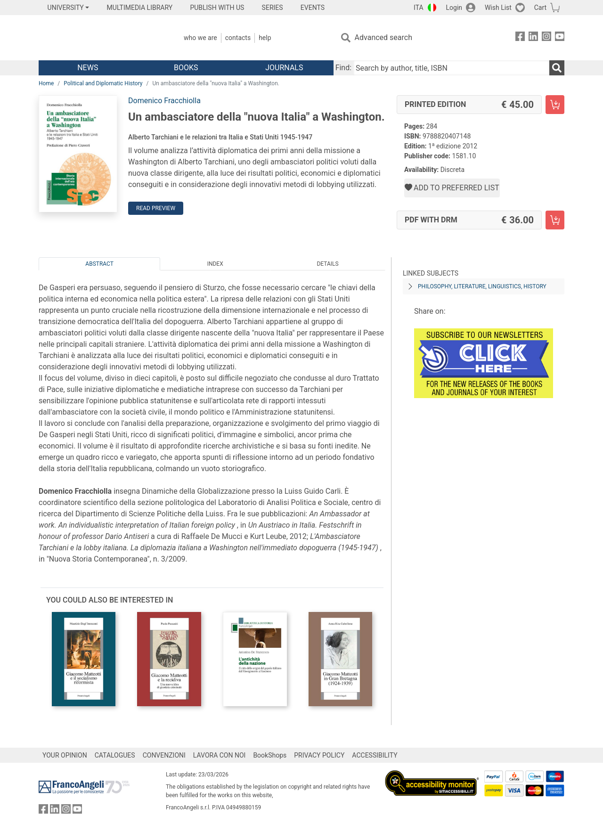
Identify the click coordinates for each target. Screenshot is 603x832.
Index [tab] (215, 264)
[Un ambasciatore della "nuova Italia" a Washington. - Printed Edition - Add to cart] (555, 104)
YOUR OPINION (64, 755)
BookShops (269, 755)
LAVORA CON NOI (219, 755)
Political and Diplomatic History (103, 83)
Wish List (498, 7)
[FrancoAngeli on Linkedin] (533, 38)
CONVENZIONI (164, 755)
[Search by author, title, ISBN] (451, 67)
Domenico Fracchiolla (164, 100)
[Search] (556, 67)
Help (265, 37)
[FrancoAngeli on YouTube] (559, 38)
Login (454, 7)
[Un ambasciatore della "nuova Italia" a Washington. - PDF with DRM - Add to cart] (555, 220)
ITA (419, 7)
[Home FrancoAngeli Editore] (101, 38)
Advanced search (383, 37)
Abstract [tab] (99, 264)
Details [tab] (327, 264)
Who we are (200, 37)
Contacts (238, 37)
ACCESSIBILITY (374, 755)
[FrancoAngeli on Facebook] (520, 38)
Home (46, 83)
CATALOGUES (115, 755)
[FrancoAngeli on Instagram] (546, 38)
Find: (343, 67)
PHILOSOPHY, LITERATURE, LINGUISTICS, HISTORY (482, 286)
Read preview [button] (155, 208)
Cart (540, 7)
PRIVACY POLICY (319, 755)
